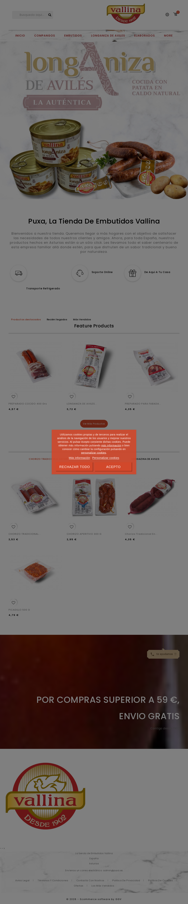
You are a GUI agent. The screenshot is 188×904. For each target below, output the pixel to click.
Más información (79, 457)
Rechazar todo (74, 467)
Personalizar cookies (105, 457)
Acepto (113, 467)
